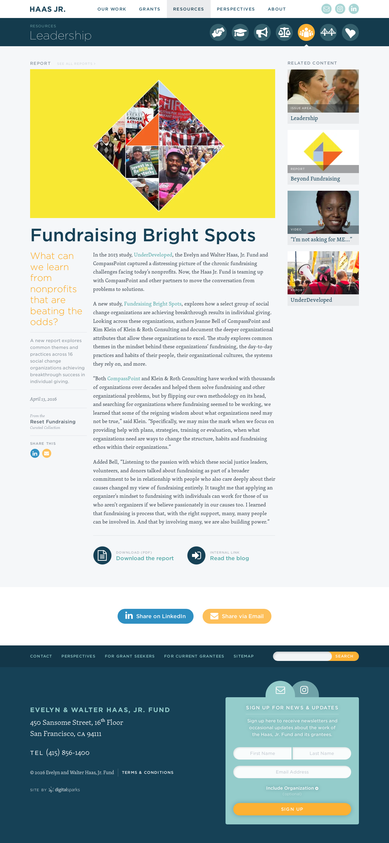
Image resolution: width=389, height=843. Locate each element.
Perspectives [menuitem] (236, 9)
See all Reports (76, 63)
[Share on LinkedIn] (34, 453)
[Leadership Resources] (306, 32)
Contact (41, 656)
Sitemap (244, 656)
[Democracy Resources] (218, 32)
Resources (43, 26)
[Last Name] (322, 753)
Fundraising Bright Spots (152, 303)
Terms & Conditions (148, 772)
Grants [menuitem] (150, 9)
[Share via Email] (46, 453)
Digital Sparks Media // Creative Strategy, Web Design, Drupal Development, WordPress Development (64, 790)
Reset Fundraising (53, 422)
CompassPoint (123, 378)
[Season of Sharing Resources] (350, 32)
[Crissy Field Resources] (328, 32)
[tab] (280, 689)
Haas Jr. (47, 9)
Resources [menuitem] (188, 9)
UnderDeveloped (153, 254)
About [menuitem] (277, 9)
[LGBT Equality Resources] (284, 32)
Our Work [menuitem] (112, 9)
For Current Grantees (194, 656)
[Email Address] (292, 772)
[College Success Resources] (240, 32)
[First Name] (262, 753)
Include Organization (292, 788)
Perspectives (78, 656)
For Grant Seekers (130, 656)
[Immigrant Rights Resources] (262, 32)
